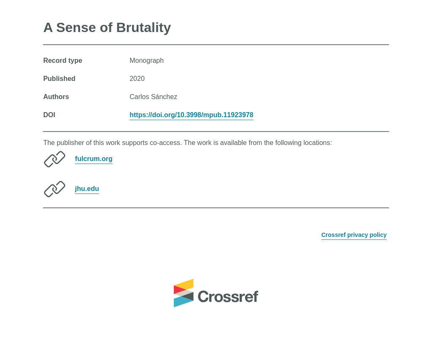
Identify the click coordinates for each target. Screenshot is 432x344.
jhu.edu (87, 188)
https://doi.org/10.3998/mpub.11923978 (191, 114)
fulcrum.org (94, 158)
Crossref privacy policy (354, 234)
